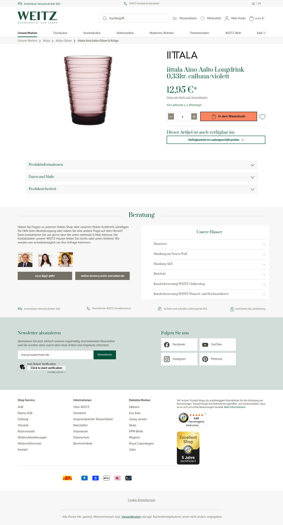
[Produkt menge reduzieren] (171, 116)
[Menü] (205, 414)
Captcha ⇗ (57, 372)
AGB (20, 407)
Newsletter (80, 425)
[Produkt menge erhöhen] (194, 116)
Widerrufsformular (29, 443)
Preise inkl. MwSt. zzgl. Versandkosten (187, 97)
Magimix (134, 437)
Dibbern (134, 407)
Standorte (79, 413)
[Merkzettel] (210, 18)
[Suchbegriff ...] (137, 18)
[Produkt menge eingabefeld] (182, 116)
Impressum (80, 431)
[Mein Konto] (235, 18)
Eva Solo (134, 413)
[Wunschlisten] (184, 18)
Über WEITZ (81, 407)
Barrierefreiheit (82, 443)
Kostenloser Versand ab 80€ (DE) (42, 4)
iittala (132, 425)
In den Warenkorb (228, 116)
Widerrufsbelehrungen (32, 437)
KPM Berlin (136, 431)
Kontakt (23, 449)
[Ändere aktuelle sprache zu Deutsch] (253, 3)
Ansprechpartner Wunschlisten (93, 419)
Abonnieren (104, 354)
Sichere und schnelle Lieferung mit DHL (186, 308)
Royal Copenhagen (141, 443)
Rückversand (26, 431)
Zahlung (23, 419)
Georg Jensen (138, 419)
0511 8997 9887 (45, 275)
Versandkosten (131, 516)
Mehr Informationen (234, 407)
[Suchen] (103, 18)
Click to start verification (46, 368)
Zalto (132, 449)
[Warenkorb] (257, 18)
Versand (23, 425)
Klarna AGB (25, 413)
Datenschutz (81, 437)
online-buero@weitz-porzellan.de (102, 275)
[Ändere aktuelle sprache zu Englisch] (259, 3)
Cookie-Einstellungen (141, 500)
